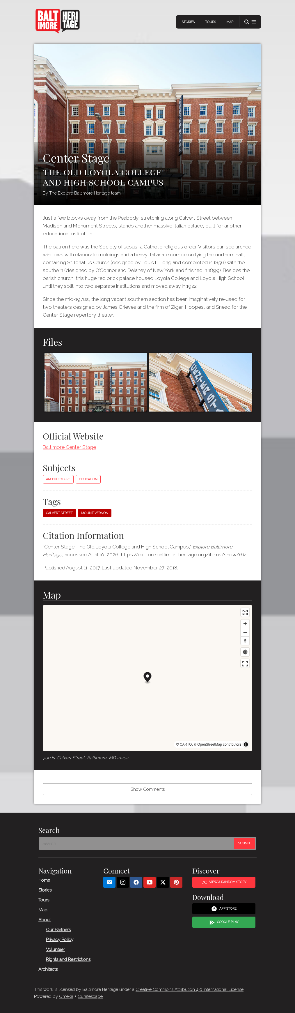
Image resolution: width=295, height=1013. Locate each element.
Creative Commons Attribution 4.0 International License (190, 989)
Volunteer (55, 949)
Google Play (224, 922)
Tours (210, 22)
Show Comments (148, 789)
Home (44, 880)
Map (229, 22)
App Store (224, 909)
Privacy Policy (59, 939)
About (44, 919)
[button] (250, 22)
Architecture (58, 479)
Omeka (66, 996)
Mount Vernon (94, 513)
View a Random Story (224, 882)
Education (88, 479)
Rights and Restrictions (68, 959)
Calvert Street (59, 513)
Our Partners (58, 929)
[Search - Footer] (137, 843)
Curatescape (90, 996)
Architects (48, 969)
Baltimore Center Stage (69, 447)
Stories (188, 22)
